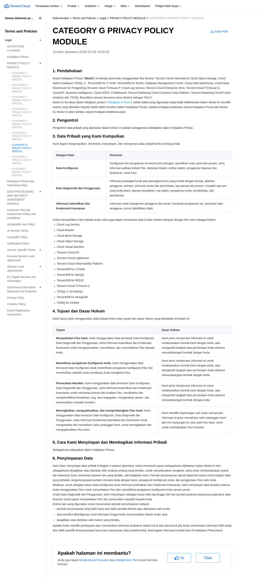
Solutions (92, 6)
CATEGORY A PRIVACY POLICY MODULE (22, 76)
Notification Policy (18, 243)
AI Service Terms (17, 230)
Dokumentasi (61, 18)
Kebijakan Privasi (17, 56)
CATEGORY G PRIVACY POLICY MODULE (22, 148)
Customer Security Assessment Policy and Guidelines (21, 214)
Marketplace (142, 6)
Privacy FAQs (15, 297)
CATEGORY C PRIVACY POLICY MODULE (22, 100)
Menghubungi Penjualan (94, 560)
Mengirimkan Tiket (127, 560)
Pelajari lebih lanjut (168, 6)
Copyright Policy (17, 237)
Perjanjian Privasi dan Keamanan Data (20, 183)
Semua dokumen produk (21, 18)
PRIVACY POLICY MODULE (127, 18)
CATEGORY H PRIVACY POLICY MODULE (22, 160)
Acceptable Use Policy (21, 224)
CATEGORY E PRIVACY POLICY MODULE (22, 124)
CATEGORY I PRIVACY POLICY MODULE (22, 172)
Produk (74, 6)
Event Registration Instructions (18, 312)
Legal (102, 18)
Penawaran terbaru (49, 6)
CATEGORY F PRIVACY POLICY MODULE (22, 136)
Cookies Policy (16, 304)
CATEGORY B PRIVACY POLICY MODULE (22, 88)
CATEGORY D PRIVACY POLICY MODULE (22, 112)
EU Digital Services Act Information (21, 279)
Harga (110, 6)
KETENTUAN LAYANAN (15, 48)
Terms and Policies (84, 18)
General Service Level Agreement (21, 258)
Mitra (125, 6)
